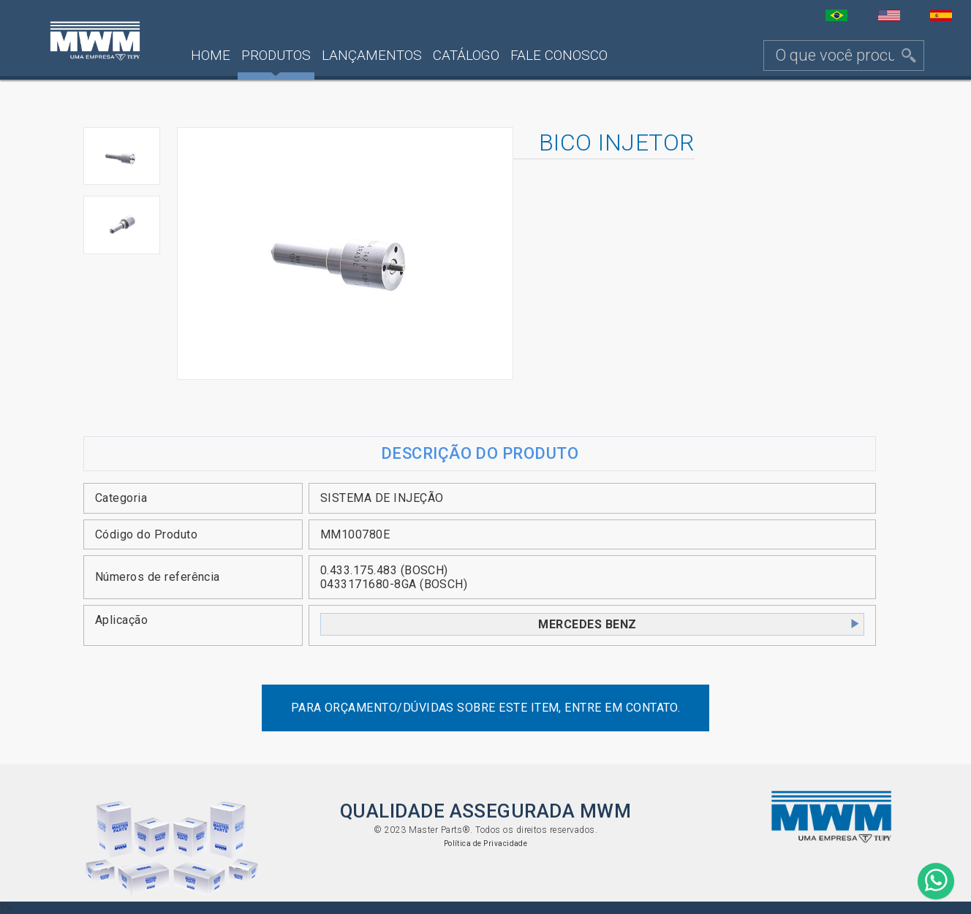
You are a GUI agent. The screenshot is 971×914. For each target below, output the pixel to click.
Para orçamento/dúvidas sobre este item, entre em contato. (486, 708)
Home (210, 55)
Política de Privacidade (486, 843)
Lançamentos (372, 55)
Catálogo (466, 55)
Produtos (276, 55)
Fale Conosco (559, 55)
